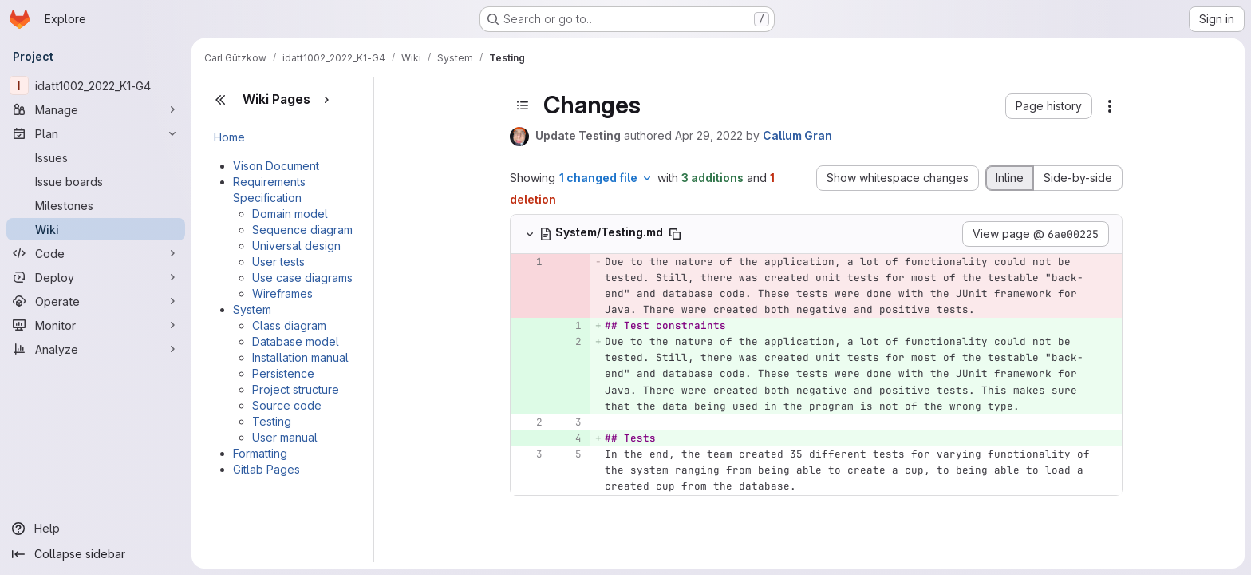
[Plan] (95, 133)
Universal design (296, 245)
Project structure (295, 389)
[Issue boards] (95, 181)
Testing (271, 421)
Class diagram (289, 325)
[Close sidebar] (220, 100)
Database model (295, 341)
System (252, 309)
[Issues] (95, 157)
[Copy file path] (675, 234)
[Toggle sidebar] (522, 105)
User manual (285, 437)
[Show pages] (326, 99)
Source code (287, 405)
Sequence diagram (302, 229)
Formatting (260, 453)
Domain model (290, 213)
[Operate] (95, 301)
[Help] (95, 529)
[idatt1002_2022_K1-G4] (95, 85)
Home (229, 137)
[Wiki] (95, 229)
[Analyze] (95, 349)
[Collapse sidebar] (95, 554)
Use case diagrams (302, 277)
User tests (278, 261)
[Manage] (95, 109)
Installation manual (300, 357)
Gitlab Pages (266, 469)
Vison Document (276, 165)
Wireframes (282, 293)
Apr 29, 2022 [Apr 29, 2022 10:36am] (709, 135)
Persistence (283, 373)
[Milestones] (95, 205)
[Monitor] (95, 325)
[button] (1048, 106)
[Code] (95, 253)
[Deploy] (95, 277)
